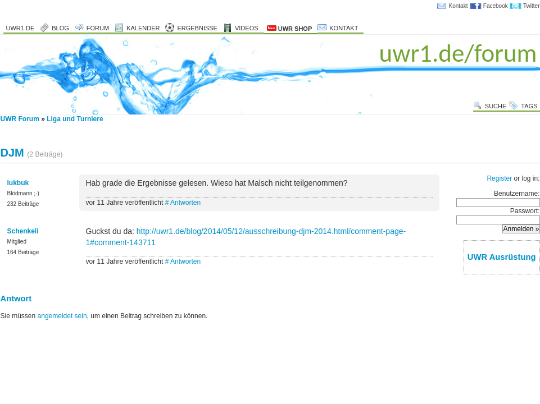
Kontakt (458, 6)
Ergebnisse (197, 28)
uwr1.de (20, 28)
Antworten (185, 202)
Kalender (143, 28)
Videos (246, 28)
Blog (60, 28)
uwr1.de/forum (458, 53)
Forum (98, 28)
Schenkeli (23, 231)
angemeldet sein (62, 316)
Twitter (531, 6)
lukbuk (18, 183)
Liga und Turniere (75, 119)
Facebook (495, 6)
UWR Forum (20, 119)
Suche (496, 106)
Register (499, 178)
